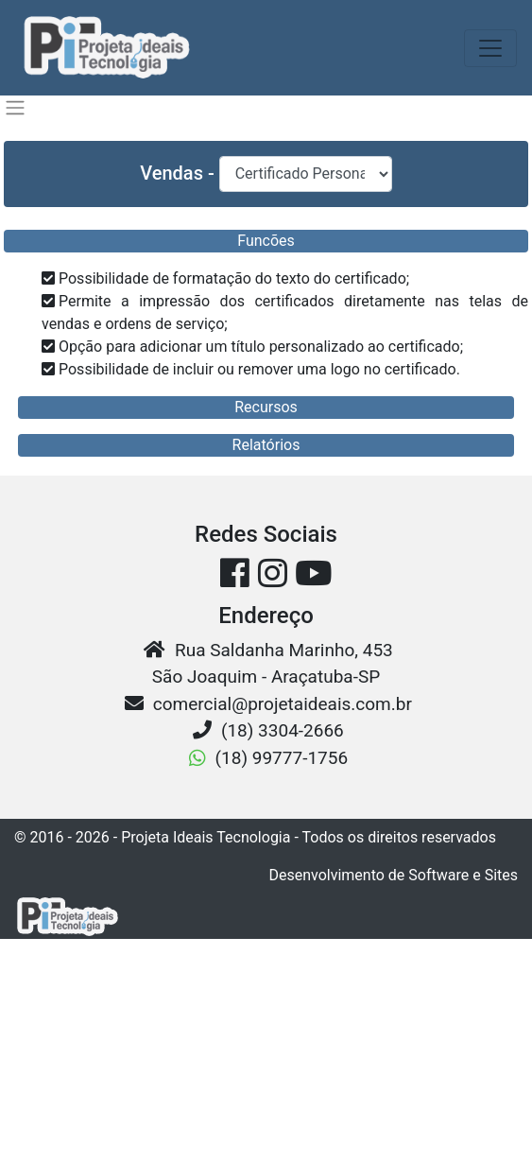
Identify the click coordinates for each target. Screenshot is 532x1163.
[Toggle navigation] (490, 48)
